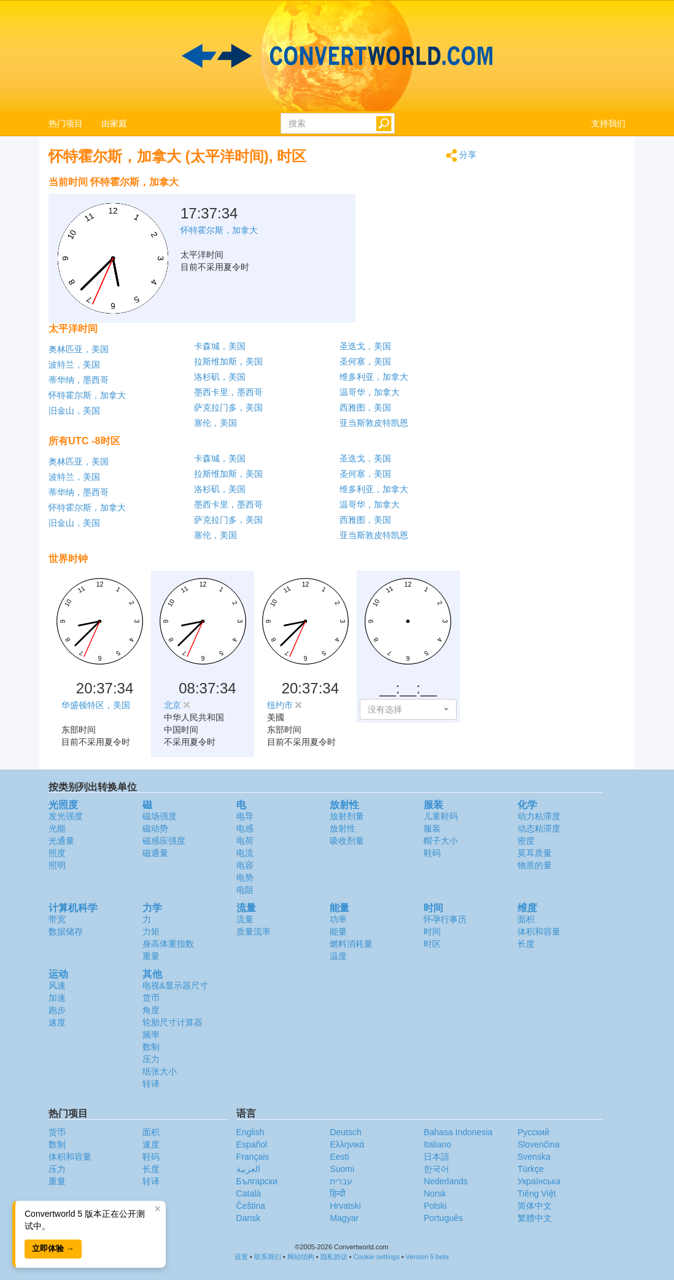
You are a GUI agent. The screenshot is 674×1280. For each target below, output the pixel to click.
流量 (245, 919)
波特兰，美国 (74, 364)
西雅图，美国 (365, 407)
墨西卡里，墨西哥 (228, 392)
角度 (151, 1010)
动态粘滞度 (538, 828)
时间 (432, 931)
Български (256, 1181)
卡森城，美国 (220, 346)
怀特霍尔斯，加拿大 (87, 395)
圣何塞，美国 (365, 361)
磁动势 (155, 828)
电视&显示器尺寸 (175, 985)
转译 (151, 1084)
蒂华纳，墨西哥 (78, 380)
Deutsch (345, 1132)
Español (252, 1144)
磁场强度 (159, 816)
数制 (151, 1047)
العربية (248, 1169)
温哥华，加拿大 (369, 392)
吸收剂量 (347, 841)
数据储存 (65, 931)
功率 (338, 919)
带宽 (57, 919)
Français (252, 1157)
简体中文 (534, 1206)
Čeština (250, 1206)
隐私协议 (333, 1256)
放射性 (342, 828)
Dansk (248, 1218)
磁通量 (155, 853)
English (250, 1132)
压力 (151, 1059)
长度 (526, 944)
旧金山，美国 (74, 410)
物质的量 (534, 865)
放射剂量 (347, 816)
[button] (408, 709)
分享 (461, 155)
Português (443, 1218)
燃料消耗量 (351, 944)
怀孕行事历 (445, 919)
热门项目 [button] (65, 123)
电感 (245, 828)
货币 (151, 998)
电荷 (245, 841)
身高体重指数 (168, 944)
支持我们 (608, 123)
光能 (57, 828)
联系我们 (267, 1256)
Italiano (437, 1144)
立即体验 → (53, 1248)
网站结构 (300, 1256)
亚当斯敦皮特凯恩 (373, 423)
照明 (57, 865)
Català (248, 1193)
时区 (432, 944)
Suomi (342, 1169)
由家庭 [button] (114, 123)
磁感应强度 (163, 841)
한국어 (436, 1169)
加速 (57, 998)
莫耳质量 (534, 853)
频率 (151, 1034)
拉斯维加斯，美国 (228, 361)
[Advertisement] (400, 201)
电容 (245, 865)
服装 (432, 828)
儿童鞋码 (441, 816)
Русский (533, 1132)
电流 (245, 853)
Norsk (435, 1193)
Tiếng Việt (536, 1193)
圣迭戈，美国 (365, 346)
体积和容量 (538, 931)
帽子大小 (441, 841)
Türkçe (530, 1169)
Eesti (339, 1157)
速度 (57, 1022)
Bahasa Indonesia (458, 1132)
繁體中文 (534, 1218)
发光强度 (65, 816)
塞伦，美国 (215, 423)
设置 (241, 1256)
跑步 (57, 1010)
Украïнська (538, 1181)
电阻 (245, 890)
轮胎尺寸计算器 (172, 1022)
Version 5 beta (427, 1256)
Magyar (344, 1218)
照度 (57, 853)
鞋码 (432, 853)
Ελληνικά (347, 1144)
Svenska (534, 1157)
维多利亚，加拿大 (373, 377)
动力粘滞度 (538, 816)
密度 (526, 841)
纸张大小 (159, 1071)
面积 (526, 919)
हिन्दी (338, 1193)
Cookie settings (377, 1256)
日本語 (436, 1157)
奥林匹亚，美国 (78, 349)
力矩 (151, 931)
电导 (245, 816)
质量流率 (253, 931)
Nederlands (446, 1181)
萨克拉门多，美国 (228, 407)
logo (337, 56)
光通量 (61, 841)
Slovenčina (538, 1144)
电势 (245, 877)
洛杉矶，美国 (220, 377)
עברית (341, 1181)
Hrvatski (345, 1206)
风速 (57, 985)
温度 (338, 956)
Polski (435, 1206)
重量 (151, 956)
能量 (338, 931)
